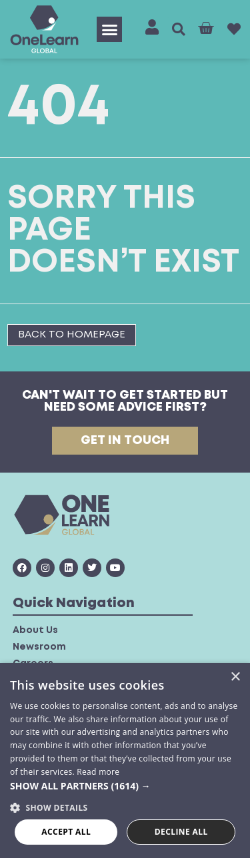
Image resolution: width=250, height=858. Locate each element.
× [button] (235, 677)
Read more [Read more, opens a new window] (98, 771)
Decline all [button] (181, 831)
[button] (109, 29)
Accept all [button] (66, 831)
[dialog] (125, 760)
